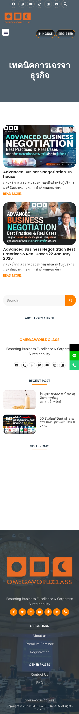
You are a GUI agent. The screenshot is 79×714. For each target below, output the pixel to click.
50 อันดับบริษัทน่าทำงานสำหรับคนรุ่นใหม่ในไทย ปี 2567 (57, 422)
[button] (65, 4)
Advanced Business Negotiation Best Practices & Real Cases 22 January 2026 (39, 254)
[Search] (70, 300)
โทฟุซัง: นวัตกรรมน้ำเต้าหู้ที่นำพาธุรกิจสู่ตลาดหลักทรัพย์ (57, 398)
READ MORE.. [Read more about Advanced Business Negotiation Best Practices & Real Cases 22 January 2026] (12, 275)
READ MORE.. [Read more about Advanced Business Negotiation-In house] (12, 193)
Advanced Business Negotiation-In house (37, 174)
